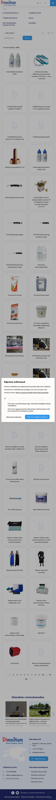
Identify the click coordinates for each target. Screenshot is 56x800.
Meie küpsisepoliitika (40, 392)
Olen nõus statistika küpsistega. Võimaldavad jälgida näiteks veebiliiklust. (29, 405)
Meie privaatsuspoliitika (24, 392)
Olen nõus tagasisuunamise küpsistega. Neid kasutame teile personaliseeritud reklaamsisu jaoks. (29, 410)
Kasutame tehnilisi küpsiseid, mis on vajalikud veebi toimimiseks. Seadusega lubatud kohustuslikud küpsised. (27, 399)
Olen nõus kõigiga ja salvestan (37, 417)
